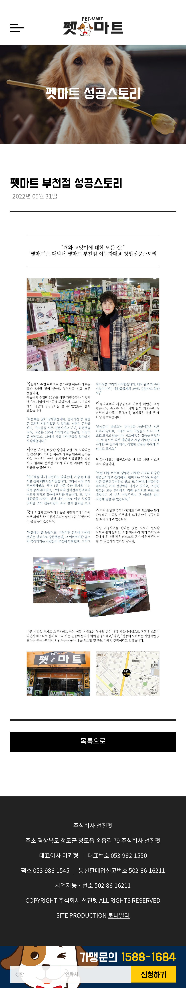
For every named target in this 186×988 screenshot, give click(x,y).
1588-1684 (148, 958)
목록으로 (93, 742)
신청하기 (153, 975)
